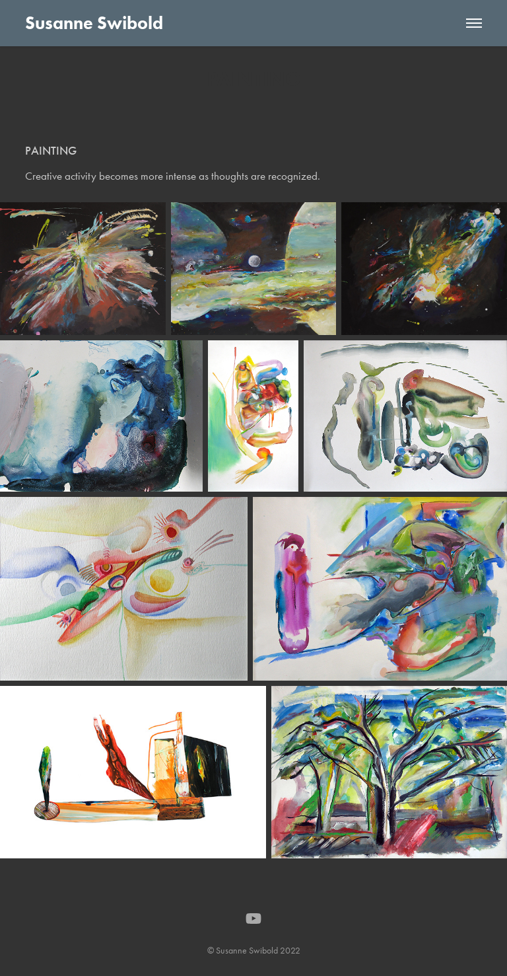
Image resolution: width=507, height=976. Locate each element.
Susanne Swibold (94, 23)
